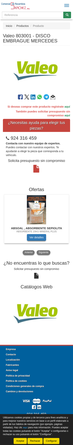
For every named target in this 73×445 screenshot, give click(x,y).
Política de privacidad (18, 375)
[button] (52, 97)
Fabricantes (12, 365)
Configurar (51, 441)
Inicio (9, 25)
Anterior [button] (29, 252)
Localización (13, 359)
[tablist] (36, 225)
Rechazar (35, 441)
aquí (67, 106)
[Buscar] (67, 15)
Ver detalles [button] (36, 237)
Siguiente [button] (43, 252)
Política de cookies (16, 381)
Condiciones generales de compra (25, 386)
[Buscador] (32, 15)
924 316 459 (24, 138)
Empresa (11, 349)
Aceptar (20, 441)
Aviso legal (12, 370)
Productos (22, 25)
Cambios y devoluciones (19, 391)
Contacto (11, 354)
